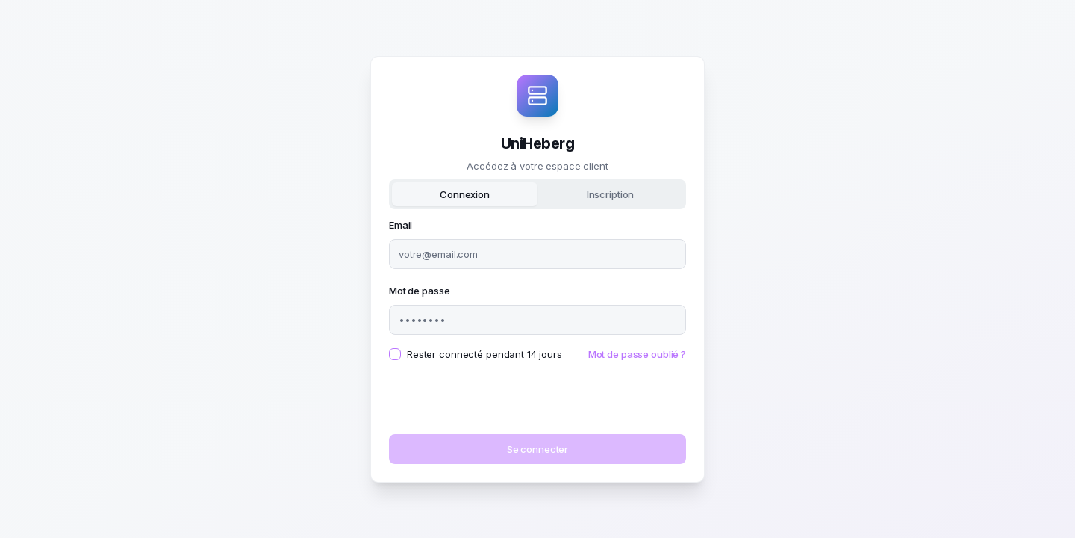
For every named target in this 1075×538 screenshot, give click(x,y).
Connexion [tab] (465, 194)
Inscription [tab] (611, 194)
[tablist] (537, 194)
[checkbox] (395, 354)
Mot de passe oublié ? (637, 354)
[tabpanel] (537, 339)
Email (400, 225)
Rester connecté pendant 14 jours (484, 354)
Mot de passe (419, 291)
